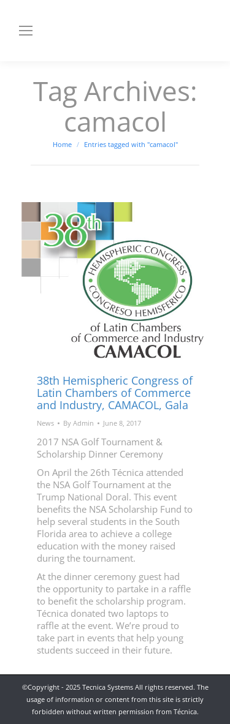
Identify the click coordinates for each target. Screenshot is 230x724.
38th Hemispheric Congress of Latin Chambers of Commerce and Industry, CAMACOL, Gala (115, 392)
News (45, 423)
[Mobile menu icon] (25, 30)
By (78, 423)
